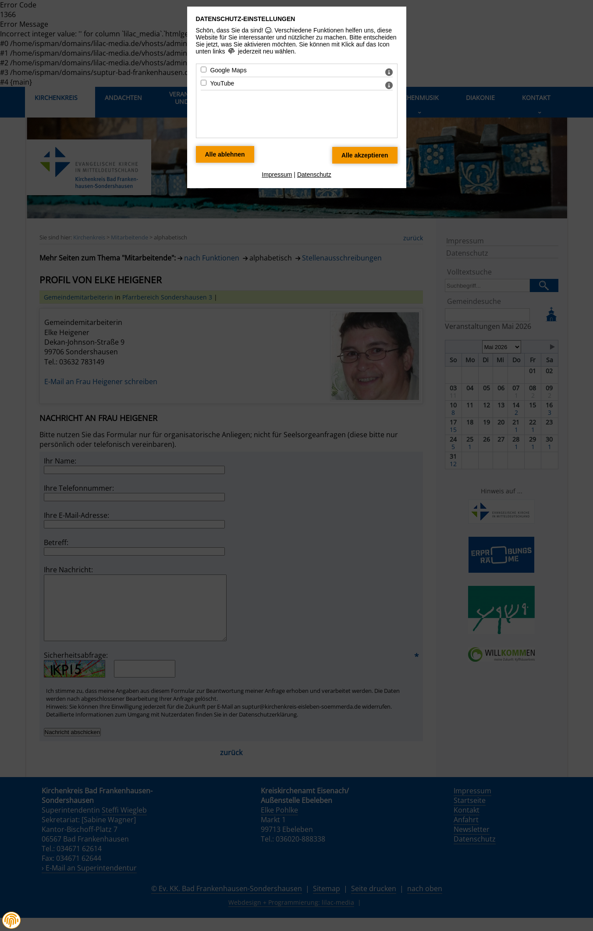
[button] (11, 920)
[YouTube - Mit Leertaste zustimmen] (203, 83)
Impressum (277, 174)
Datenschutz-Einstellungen (245, 18)
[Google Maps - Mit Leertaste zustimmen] (203, 69)
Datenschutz (314, 174)
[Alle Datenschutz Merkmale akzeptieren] (365, 155)
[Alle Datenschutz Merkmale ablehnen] (225, 154)
